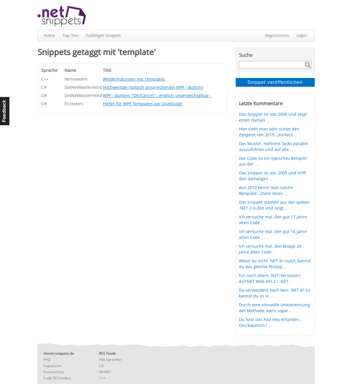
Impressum (52, 365)
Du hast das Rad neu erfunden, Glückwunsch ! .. (269, 322)
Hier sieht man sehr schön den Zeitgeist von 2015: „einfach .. (269, 131)
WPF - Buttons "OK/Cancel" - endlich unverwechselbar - (157, 95)
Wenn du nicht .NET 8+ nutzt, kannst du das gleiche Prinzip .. (275, 263)
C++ (102, 377)
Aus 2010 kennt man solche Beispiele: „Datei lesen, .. (266, 190)
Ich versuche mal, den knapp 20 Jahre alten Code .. (270, 249)
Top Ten (70, 35)
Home (49, 35)
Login (302, 35)
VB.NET (105, 371)
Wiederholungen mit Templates (134, 79)
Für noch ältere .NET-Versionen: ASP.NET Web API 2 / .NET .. (270, 278)
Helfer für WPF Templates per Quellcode (142, 103)
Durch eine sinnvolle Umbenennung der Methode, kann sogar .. (274, 307)
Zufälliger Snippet (103, 35)
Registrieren (277, 35)
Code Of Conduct (57, 377)
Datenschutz (53, 371)
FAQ (46, 359)
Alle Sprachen (110, 359)
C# (101, 365)
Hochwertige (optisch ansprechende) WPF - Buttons (153, 87)
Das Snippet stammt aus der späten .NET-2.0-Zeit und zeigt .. (274, 205)
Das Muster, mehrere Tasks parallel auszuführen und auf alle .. (273, 146)
